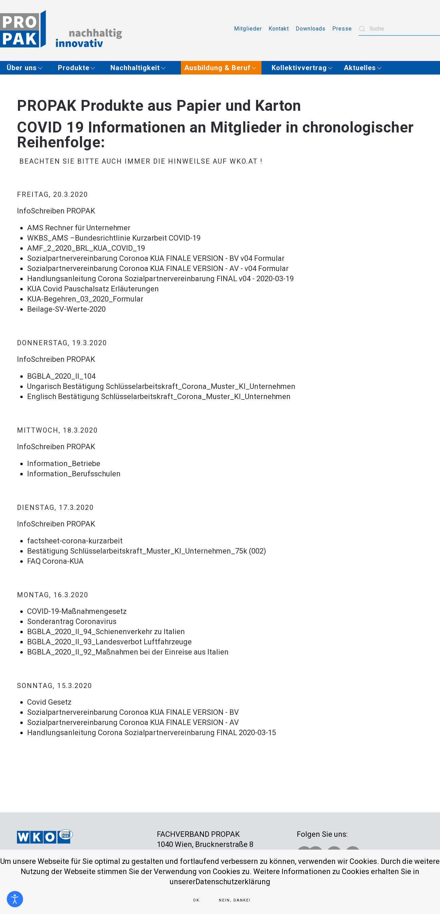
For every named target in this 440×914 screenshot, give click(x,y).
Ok (196, 900)
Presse (342, 28)
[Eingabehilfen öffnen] (15, 899)
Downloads (311, 28)
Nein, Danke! (235, 900)
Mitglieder (248, 28)
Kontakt (279, 28)
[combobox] (399, 29)
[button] (27, 68)
